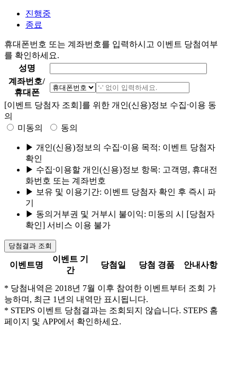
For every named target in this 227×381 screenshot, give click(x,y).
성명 (27, 68)
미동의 (30, 127)
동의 (69, 127)
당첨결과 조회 (30, 246)
